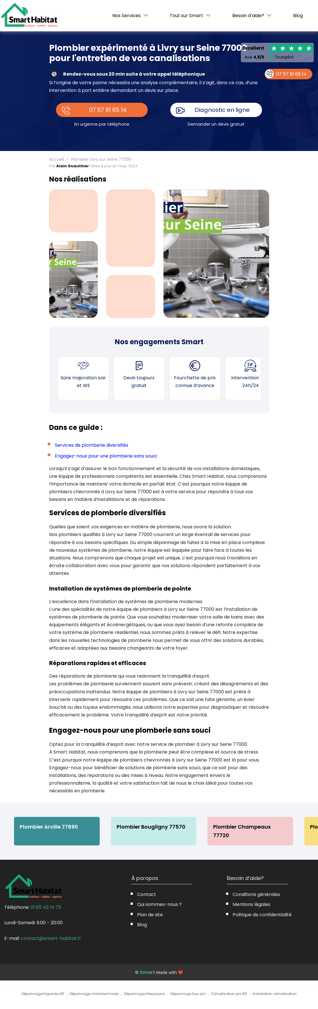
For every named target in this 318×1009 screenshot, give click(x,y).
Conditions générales (256, 894)
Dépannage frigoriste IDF (43, 993)
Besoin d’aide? (248, 15)
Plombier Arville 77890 (49, 826)
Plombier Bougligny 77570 (151, 826)
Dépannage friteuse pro (144, 993)
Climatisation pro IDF (229, 993)
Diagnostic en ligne (222, 110)
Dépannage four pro (187, 993)
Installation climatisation (275, 993)
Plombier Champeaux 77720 (243, 831)
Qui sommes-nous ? (159, 904)
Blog (298, 15)
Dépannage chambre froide (94, 993)
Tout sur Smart (186, 15)
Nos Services (126, 15)
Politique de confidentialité (262, 914)
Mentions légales (251, 904)
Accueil (56, 159)
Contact (146, 894)
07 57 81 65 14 (108, 110)
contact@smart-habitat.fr (51, 938)
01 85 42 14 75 (46, 907)
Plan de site (150, 914)
